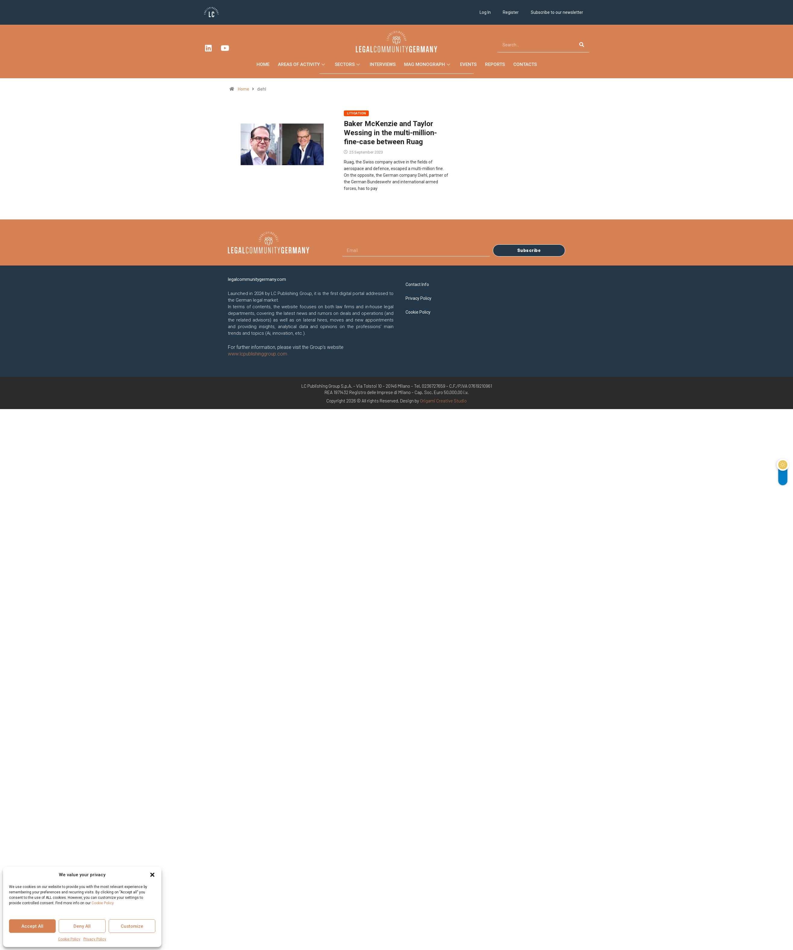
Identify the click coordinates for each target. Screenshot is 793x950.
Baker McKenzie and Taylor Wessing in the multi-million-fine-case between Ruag (390, 133)
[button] (152, 875)
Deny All (82, 926)
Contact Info (417, 284)
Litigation (356, 113)
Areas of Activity (302, 64)
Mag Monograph (428, 64)
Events (468, 64)
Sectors (348, 64)
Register (511, 12)
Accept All (32, 926)
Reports (495, 64)
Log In (485, 12)
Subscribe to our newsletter (557, 12)
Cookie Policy (103, 903)
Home (263, 64)
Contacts (525, 64)
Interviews (383, 64)
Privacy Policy (94, 939)
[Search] (581, 44)
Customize (132, 926)
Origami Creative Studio (443, 400)
